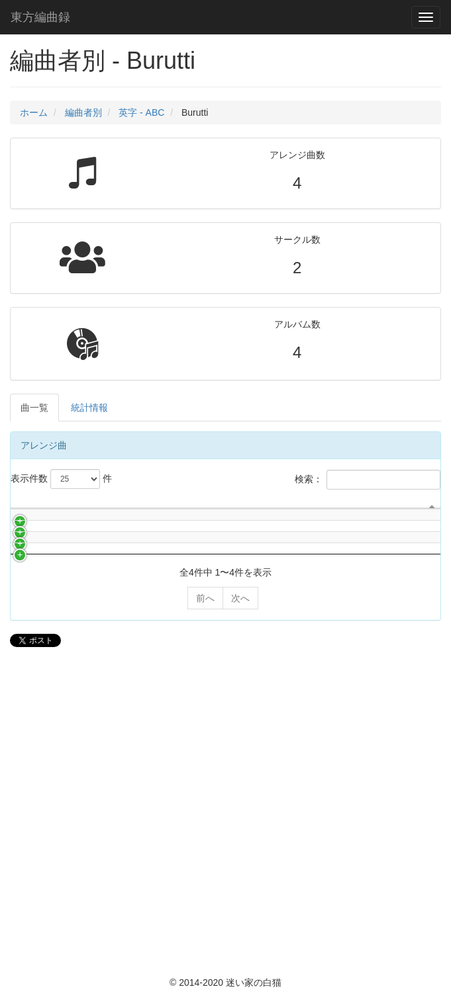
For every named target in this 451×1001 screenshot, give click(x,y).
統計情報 (89, 407)
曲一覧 (34, 407)
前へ (205, 902)
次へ (240, 902)
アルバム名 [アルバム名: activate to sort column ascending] (186, 575)
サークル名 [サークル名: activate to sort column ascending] (50, 548)
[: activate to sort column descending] (23, 542)
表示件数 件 (61, 479)
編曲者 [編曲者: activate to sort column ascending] (298, 561)
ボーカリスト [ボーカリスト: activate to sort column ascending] (262, 541)
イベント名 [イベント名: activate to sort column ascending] (415, 548)
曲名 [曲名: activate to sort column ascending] (100, 575)
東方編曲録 (40, 17)
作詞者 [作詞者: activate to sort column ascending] (335, 561)
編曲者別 (83, 112)
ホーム (34, 112)
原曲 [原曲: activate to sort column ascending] (375, 575)
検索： (367, 480)
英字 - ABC (141, 112)
